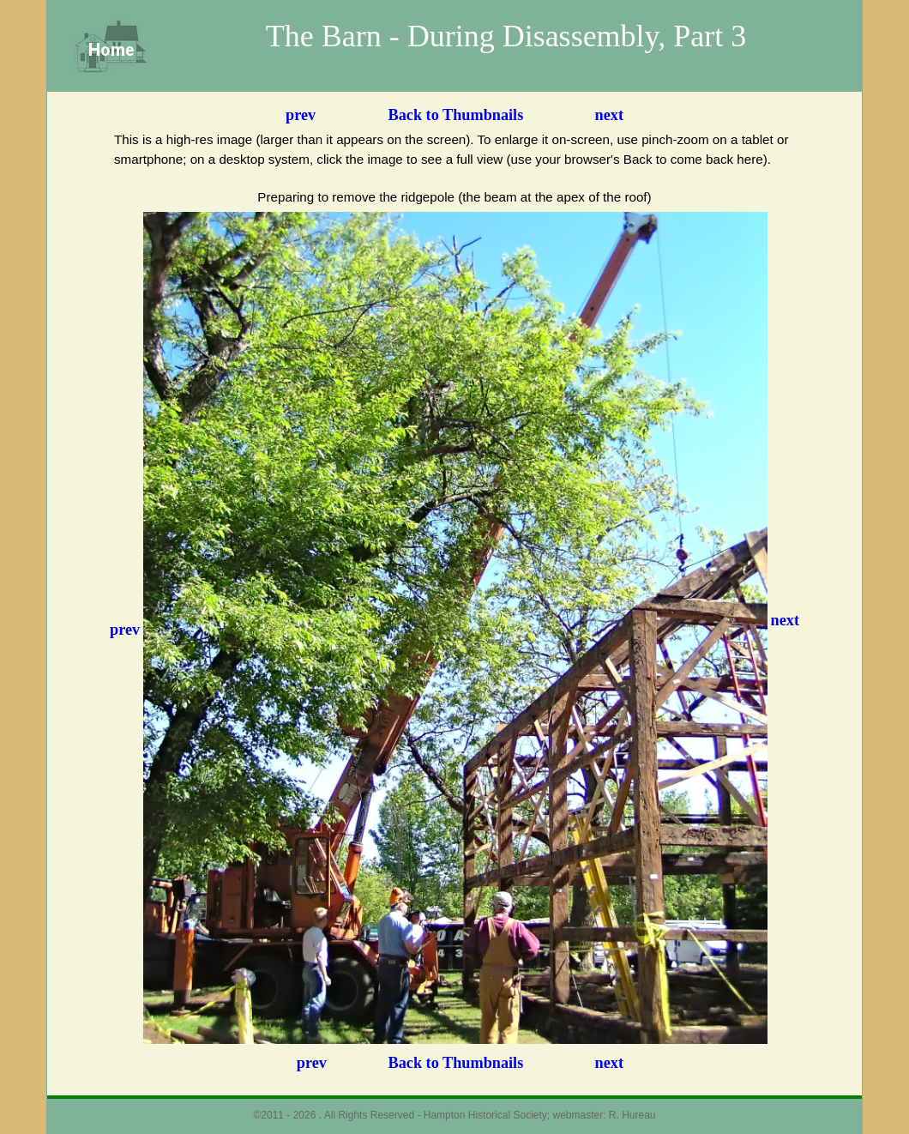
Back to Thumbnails (456, 115)
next (609, 115)
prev (301, 115)
